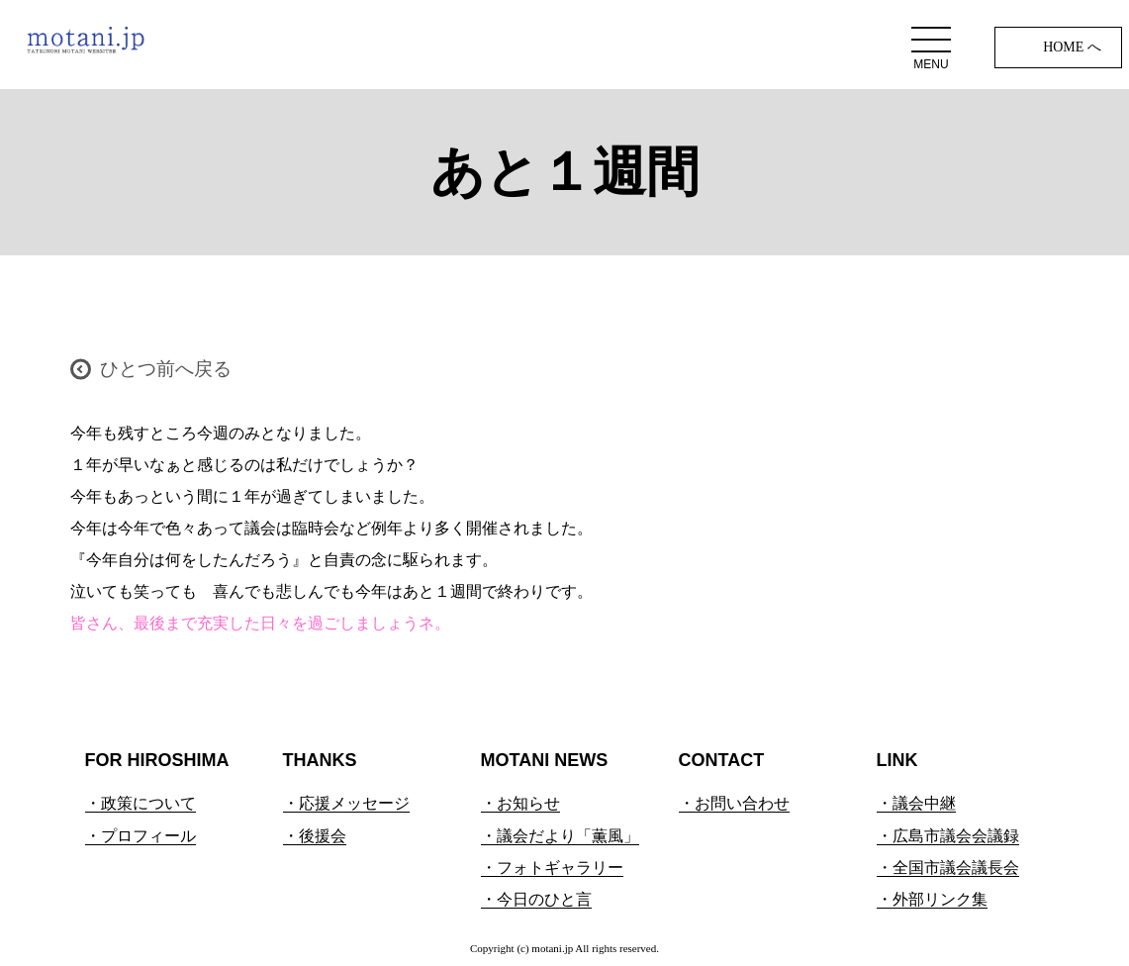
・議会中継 (916, 803)
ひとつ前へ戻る (166, 368)
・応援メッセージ (346, 803)
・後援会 (314, 835)
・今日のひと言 (536, 899)
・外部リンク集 (932, 899)
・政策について (140, 803)
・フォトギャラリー (552, 867)
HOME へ (1072, 47)
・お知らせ (520, 803)
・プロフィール (140, 835)
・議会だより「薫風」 (560, 835)
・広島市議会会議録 (948, 835)
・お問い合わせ (734, 803)
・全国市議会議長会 (948, 867)
